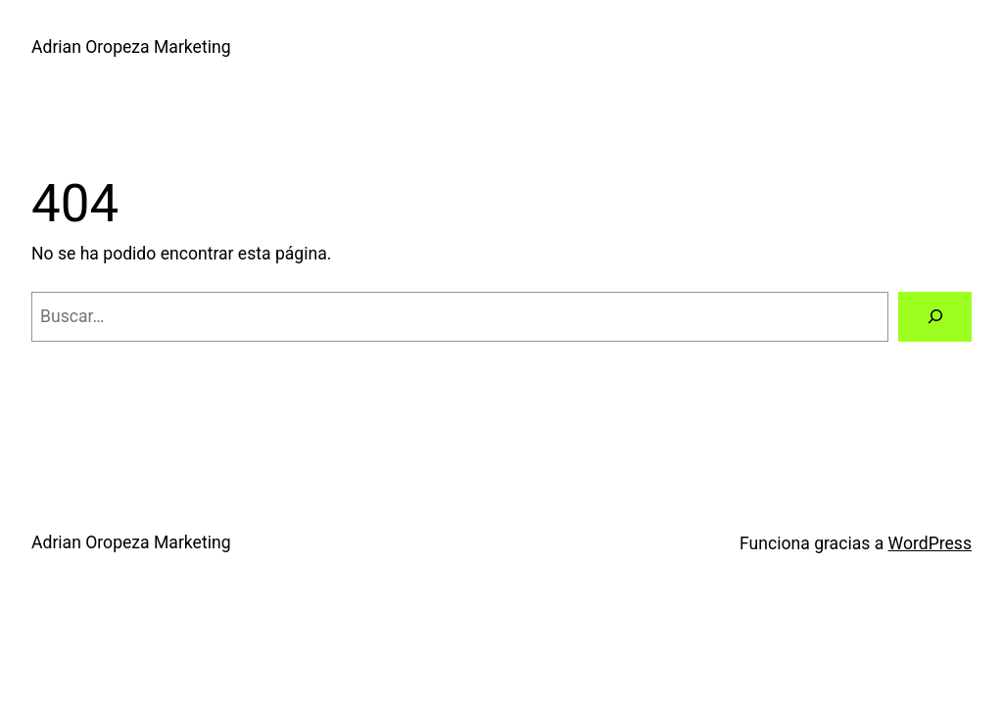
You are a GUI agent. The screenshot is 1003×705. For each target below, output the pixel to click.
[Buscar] (935, 317)
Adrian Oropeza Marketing (131, 47)
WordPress (930, 543)
